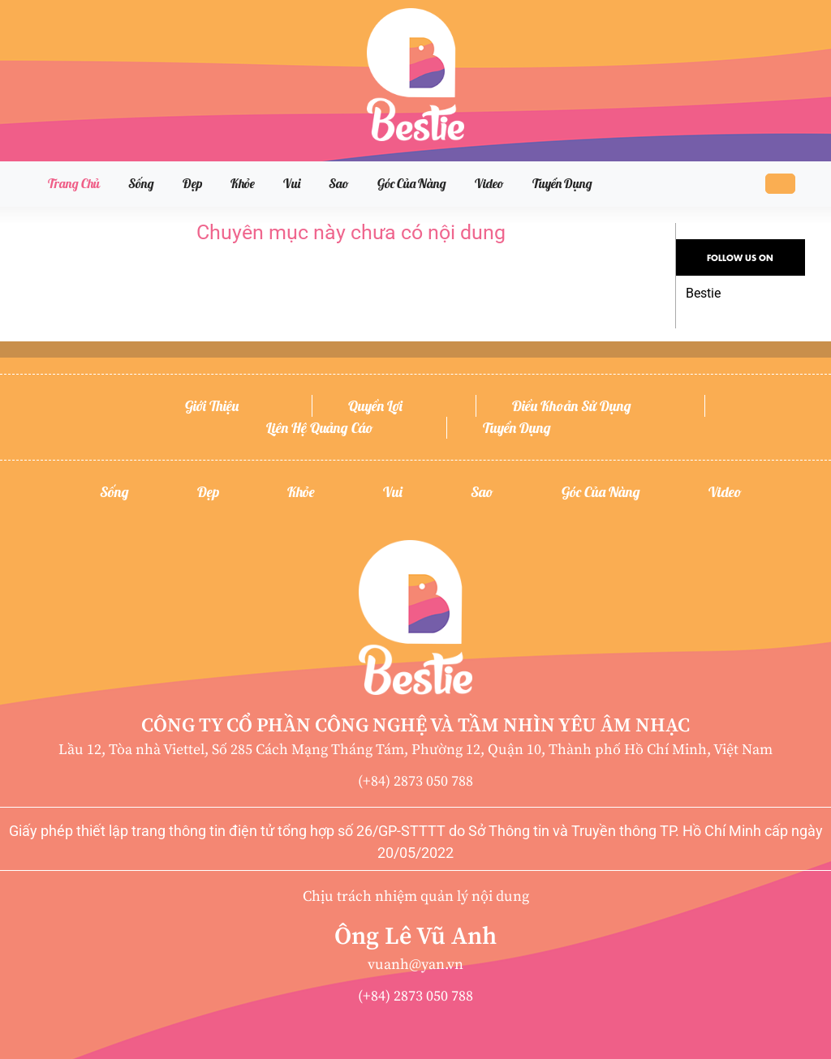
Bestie (703, 293)
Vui (291, 183)
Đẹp (192, 183)
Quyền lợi (375, 406)
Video (489, 183)
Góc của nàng (411, 183)
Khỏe (242, 183)
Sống (141, 183)
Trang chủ (74, 183)
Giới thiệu (212, 406)
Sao (339, 183)
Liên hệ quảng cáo (319, 427)
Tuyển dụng (562, 183)
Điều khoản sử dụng (571, 406)
